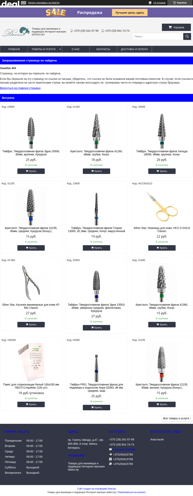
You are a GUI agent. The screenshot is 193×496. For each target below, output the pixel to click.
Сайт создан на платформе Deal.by (96, 488)
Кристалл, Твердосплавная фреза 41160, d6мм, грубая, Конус (96, 153)
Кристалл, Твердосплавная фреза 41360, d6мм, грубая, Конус (162, 306)
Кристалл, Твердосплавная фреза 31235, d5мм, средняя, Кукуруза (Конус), (31, 229)
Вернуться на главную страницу (20, 88)
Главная (14, 49)
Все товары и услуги (176, 418)
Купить (33, 171)
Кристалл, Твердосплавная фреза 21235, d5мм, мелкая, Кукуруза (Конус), (162, 386)
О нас (76, 49)
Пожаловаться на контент (132, 492)
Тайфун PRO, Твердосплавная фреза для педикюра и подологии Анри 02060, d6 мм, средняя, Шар (96, 387)
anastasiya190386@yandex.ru (126, 449)
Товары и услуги (43, 49)
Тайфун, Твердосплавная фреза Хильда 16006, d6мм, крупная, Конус (162, 153)
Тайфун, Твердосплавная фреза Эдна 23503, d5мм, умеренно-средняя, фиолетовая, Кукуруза (96, 307)
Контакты (103, 49)
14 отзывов (159, 2)
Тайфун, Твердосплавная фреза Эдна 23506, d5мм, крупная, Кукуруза (31, 153)
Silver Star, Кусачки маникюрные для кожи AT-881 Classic (31, 306)
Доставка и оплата (134, 49)
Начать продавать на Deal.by (44, 2)
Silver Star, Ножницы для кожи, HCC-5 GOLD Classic (162, 229)
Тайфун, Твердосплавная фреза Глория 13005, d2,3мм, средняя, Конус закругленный (96, 229)
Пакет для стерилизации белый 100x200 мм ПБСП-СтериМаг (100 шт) (31, 386)
